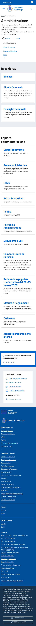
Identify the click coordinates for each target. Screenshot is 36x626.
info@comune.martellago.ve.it (15, 544)
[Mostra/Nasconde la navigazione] (4, 8)
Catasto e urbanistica (8, 457)
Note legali (4, 571)
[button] (7, 2)
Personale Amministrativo (9, 443)
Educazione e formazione (9, 469)
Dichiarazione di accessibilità (10, 574)
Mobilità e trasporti (7, 484)
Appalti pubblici (6, 472)
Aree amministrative (8, 434)
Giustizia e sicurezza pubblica (10, 487)
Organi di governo (7, 431)
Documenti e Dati (6, 446)
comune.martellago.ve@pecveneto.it (16, 547)
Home (3, 16)
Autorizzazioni (5, 463)
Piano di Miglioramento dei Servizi (12, 580)
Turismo (3, 478)
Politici (3, 440)
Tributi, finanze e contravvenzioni (12, 493)
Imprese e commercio (8, 500)
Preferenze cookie (9, 610)
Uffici (3, 437)
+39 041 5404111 (10, 538)
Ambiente (4, 490)
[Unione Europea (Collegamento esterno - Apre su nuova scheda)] (18, 412)
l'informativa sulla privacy (17, 612)
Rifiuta (18, 618)
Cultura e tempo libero (8, 496)
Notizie (3, 510)
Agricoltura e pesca (7, 466)
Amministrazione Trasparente (10, 565)
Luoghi (3, 524)
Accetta (18, 622)
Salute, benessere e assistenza (11, 475)
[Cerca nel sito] (31, 8)
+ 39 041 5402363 (10, 541)
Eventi (3, 527)
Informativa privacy (7, 568)
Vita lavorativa (6, 481)
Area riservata (5, 577)
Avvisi (3, 513)
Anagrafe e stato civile (8, 460)
